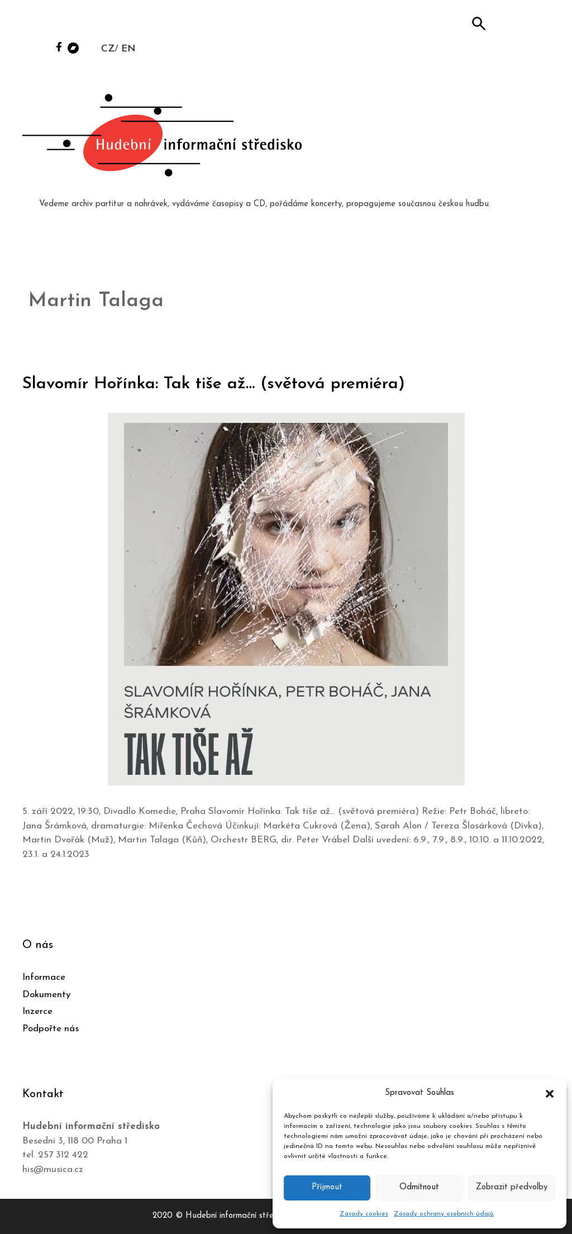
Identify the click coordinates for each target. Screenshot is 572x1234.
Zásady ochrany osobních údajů (444, 1214)
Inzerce (37, 1011)
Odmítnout (419, 1187)
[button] (549, 1093)
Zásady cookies (364, 1214)
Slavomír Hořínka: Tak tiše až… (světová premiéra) (213, 384)
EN (128, 49)
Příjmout (327, 1187)
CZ (108, 49)
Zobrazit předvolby (511, 1187)
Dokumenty (46, 994)
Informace (43, 977)
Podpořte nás (50, 1028)
